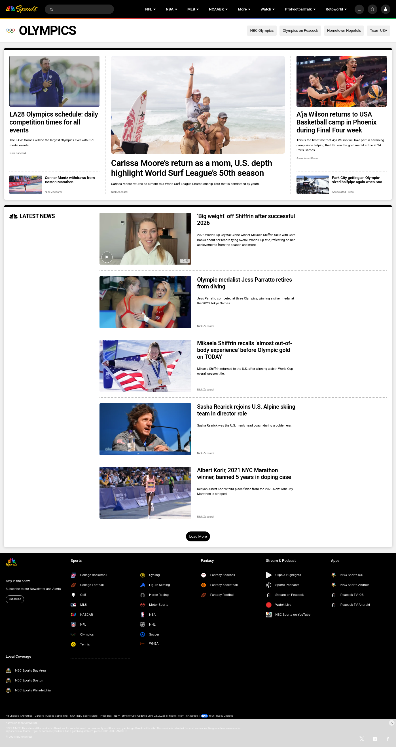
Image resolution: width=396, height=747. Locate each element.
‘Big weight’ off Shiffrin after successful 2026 (246, 219)
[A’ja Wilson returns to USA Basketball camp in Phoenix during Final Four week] (342, 81)
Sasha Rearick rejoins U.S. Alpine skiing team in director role (246, 410)
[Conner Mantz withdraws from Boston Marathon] (25, 185)
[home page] (22, 9)
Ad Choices (12, 715)
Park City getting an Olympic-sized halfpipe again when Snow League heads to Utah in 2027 (358, 180)
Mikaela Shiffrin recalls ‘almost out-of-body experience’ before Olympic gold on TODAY (244, 350)
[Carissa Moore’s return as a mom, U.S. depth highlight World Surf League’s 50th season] (198, 105)
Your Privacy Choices (221, 715)
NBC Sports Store (87, 715)
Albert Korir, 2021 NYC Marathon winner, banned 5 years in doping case (244, 473)
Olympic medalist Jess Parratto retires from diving (244, 283)
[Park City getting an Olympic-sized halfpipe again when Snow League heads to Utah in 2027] (313, 185)
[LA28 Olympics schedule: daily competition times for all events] (54, 81)
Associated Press (307, 158)
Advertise (26, 715)
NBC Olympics (262, 30)
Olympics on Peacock (300, 30)
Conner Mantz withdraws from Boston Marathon (70, 180)
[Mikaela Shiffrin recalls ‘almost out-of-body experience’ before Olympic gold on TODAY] (145, 366)
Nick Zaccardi (119, 191)
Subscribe (15, 598)
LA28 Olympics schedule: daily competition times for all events (53, 122)
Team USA (378, 30)
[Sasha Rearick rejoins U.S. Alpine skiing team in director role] (145, 429)
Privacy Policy (176, 715)
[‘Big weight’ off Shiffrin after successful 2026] (145, 239)
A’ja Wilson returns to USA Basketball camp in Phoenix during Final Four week (336, 122)
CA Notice (192, 715)
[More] (359, 9)
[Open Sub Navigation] (155, 9)
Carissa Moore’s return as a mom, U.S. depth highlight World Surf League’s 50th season (191, 168)
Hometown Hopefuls (344, 30)
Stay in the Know (18, 581)
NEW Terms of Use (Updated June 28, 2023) (139, 715)
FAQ (72, 715)
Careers (39, 715)
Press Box (106, 715)
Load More (198, 536)
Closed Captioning (56, 715)
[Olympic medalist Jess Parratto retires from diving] (145, 302)
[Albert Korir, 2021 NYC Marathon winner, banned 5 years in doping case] (145, 493)
